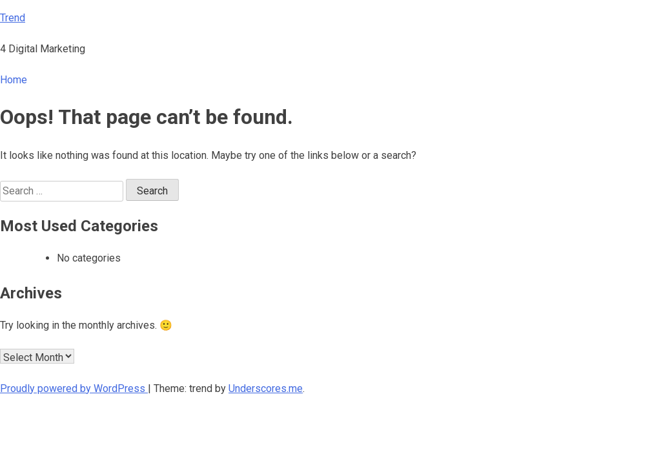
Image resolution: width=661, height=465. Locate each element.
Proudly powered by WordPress (74, 388)
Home (13, 80)
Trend (12, 18)
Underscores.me (266, 388)
